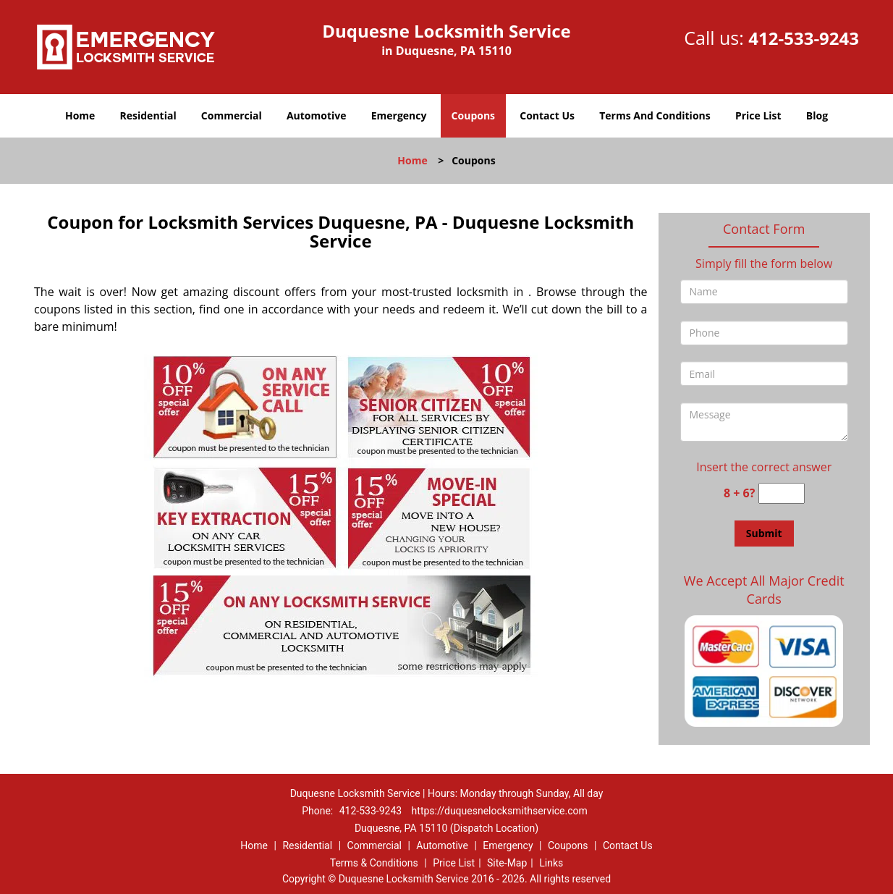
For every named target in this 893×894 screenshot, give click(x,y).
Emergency (399, 115)
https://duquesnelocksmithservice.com (500, 811)
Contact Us (547, 115)
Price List (758, 115)
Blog (817, 115)
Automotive (317, 115)
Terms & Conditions (374, 863)
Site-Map (507, 863)
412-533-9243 (803, 38)
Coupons (473, 115)
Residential (148, 115)
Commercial (231, 115)
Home (80, 115)
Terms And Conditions (655, 115)
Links (551, 863)
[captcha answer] (781, 493)
